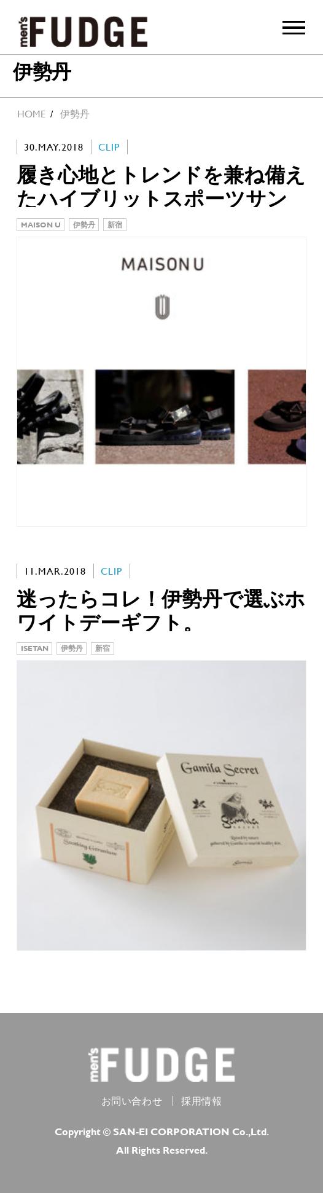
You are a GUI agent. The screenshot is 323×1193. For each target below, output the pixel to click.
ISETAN (35, 647)
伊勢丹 (84, 224)
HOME (31, 114)
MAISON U (41, 224)
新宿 (114, 224)
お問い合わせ (132, 1101)
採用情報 (201, 1101)
